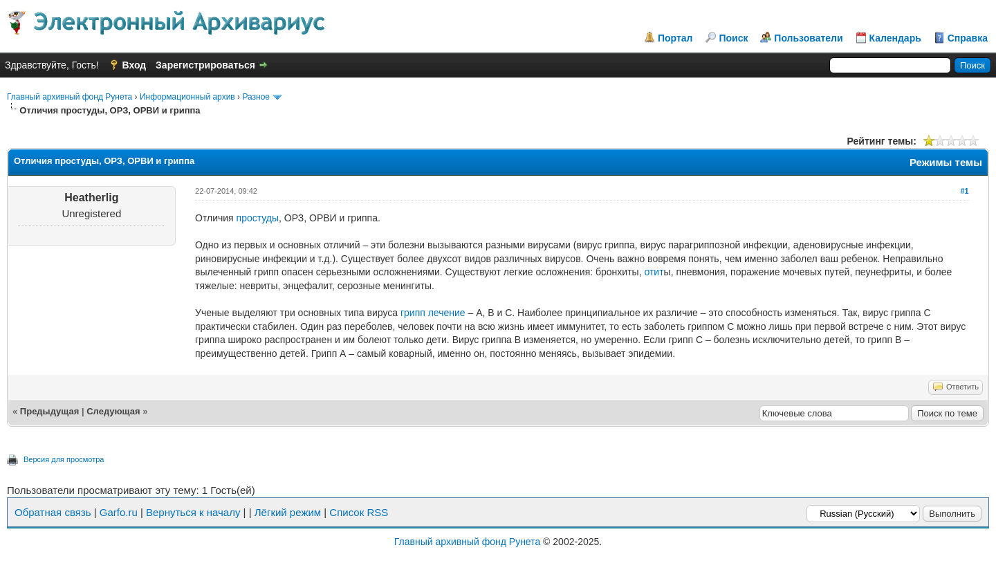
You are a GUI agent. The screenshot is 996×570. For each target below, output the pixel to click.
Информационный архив (187, 97)
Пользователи (808, 38)
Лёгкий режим (288, 512)
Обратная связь (53, 512)
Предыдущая (49, 411)
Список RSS (358, 512)
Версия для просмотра (64, 459)
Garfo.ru (119, 512)
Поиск (733, 38)
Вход (134, 65)
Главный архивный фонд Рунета (69, 97)
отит (653, 271)
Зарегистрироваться (205, 65)
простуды (258, 217)
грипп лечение (432, 312)
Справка (968, 38)
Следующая (113, 411)
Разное (256, 97)
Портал (675, 38)
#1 (964, 191)
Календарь (895, 38)
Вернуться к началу (193, 512)
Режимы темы (946, 162)
